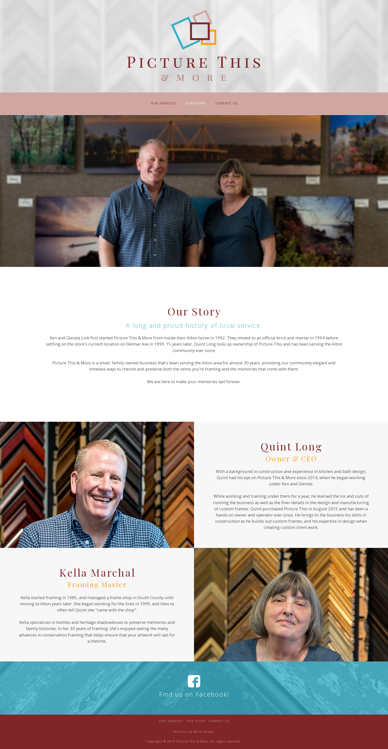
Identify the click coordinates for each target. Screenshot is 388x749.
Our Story (195, 721)
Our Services (171, 721)
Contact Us (219, 721)
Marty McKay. (204, 731)
